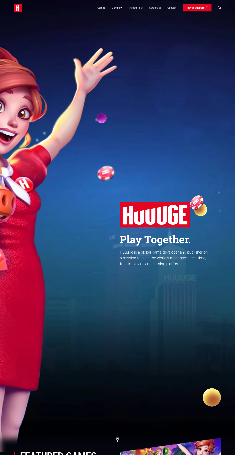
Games (101, 7)
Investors (134, 7)
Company (117, 7)
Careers (153, 7)
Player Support (197, 7)
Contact (171, 7)
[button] (219, 7)
